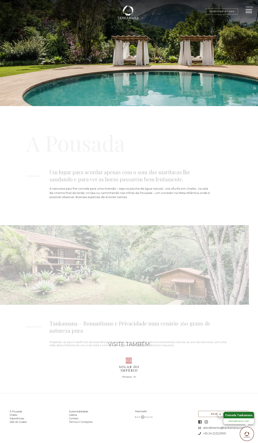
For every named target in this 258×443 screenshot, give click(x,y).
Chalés (13, 414)
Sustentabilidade (78, 411)
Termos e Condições (81, 421)
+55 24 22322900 (214, 432)
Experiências (17, 418)
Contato (73, 418)
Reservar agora (222, 11)
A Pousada (16, 411)
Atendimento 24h (238, 421)
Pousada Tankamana (238, 415)
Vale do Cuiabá (18, 421)
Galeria (73, 414)
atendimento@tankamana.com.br (225, 426)
